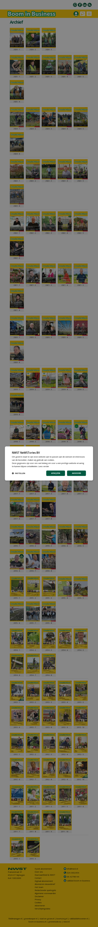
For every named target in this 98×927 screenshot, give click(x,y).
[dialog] (49, 463)
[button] (18, 473)
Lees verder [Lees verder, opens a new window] (43, 466)
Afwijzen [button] (55, 473)
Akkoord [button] (76, 473)
